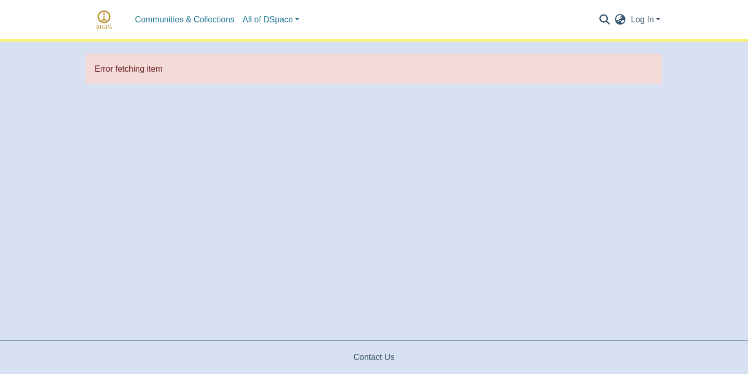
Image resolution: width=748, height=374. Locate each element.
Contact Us (373, 357)
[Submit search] (604, 19)
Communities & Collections (184, 19)
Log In (642, 19)
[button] (620, 20)
